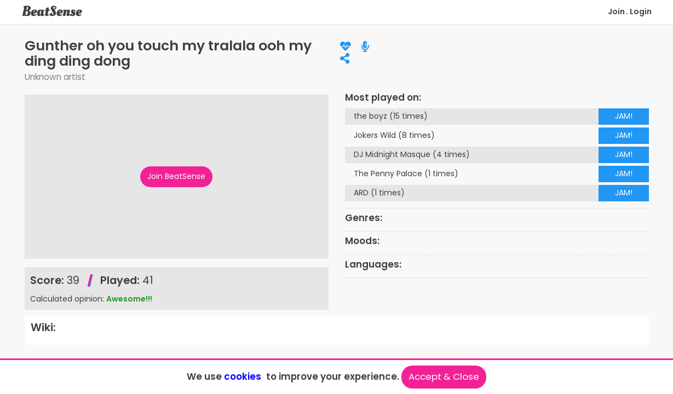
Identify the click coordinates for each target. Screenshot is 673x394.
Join (616, 11)
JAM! (623, 116)
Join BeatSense (176, 176)
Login (641, 11)
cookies (242, 376)
